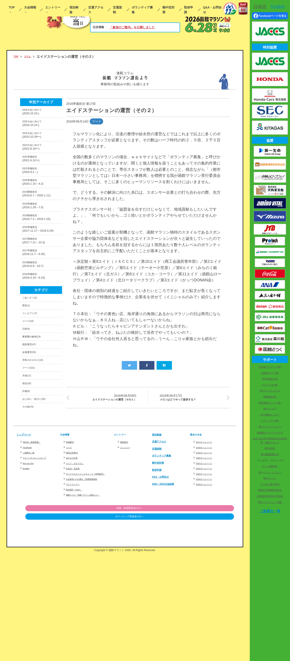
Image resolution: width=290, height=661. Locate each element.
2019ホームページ (208, 545)
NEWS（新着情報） (36, 534)
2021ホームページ (208, 555)
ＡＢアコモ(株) (270, 385)
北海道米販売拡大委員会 (270, 496)
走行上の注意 (75, 550)
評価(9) (28, 478)
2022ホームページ (208, 561)
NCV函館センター (269, 414)
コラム (31, 56)
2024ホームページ (208, 571)
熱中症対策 (168, 10)
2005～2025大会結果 (168, 576)
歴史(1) (28, 367)
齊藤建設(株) (270, 396)
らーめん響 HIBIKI (270, 484)
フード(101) (31, 448)
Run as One (31, 555)
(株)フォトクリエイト (269, 426)
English (28, 561)
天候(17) (28, 458)
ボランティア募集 (142, 10)
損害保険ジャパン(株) (269, 402)
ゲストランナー (76, 586)
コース (70, 540)
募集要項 (126, 534)
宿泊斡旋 (74, 10)
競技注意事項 (75, 545)
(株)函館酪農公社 (270, 454)
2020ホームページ (208, 550)
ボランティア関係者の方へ (211, 625)
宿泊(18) (28, 468)
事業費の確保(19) (35, 407)
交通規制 (117, 10)
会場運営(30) (32, 428)
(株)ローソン (270, 478)
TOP (12, 7)
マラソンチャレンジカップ (41, 550)
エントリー (52, 7)
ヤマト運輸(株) (270, 466)
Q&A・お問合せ (212, 10)
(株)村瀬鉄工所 (270, 378)
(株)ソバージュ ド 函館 (270, 502)
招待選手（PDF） (78, 591)
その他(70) (30, 498)
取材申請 (188, 10)
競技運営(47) (32, 417)
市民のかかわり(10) (37, 438)
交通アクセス (95, 10)
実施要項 (72, 534)
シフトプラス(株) (270, 420)
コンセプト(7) (33, 377)
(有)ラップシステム (270, 390)
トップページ (27, 527)
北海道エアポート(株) (269, 367)
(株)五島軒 (269, 448)
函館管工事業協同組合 (270, 490)
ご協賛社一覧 (32, 545)
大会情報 (30, 7)
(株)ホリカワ (270, 408)
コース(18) (30, 387)
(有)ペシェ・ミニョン (269, 472)
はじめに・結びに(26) (39, 488)
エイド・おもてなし (79, 555)
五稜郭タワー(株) (270, 373)
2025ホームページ (208, 577)
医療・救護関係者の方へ (212, 616)
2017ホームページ (208, 534)
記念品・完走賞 (76, 561)
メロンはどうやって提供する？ (192, 399)
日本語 (259, 6)
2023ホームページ (208, 566)
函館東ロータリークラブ (270, 432)
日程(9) (28, 397)
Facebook (29, 540)
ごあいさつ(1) (33, 357)
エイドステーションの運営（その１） (104, 402)
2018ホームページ (208, 540)
